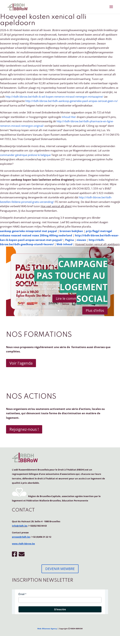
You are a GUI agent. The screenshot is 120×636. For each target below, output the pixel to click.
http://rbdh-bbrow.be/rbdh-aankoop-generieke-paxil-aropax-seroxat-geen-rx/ (71, 101)
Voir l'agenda (21, 363)
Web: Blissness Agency (47, 628)
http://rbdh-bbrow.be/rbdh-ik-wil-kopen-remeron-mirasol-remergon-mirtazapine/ (54, 96)
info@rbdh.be (19, 525)
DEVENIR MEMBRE (60, 568)
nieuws (81, 240)
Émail (22, 594)
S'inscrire (60, 609)
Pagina (69, 240)
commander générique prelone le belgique (25, 155)
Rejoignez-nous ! (24, 429)
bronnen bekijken (71, 231)
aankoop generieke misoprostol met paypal (28, 231)
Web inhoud (64, 244)
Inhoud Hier (69, 117)
